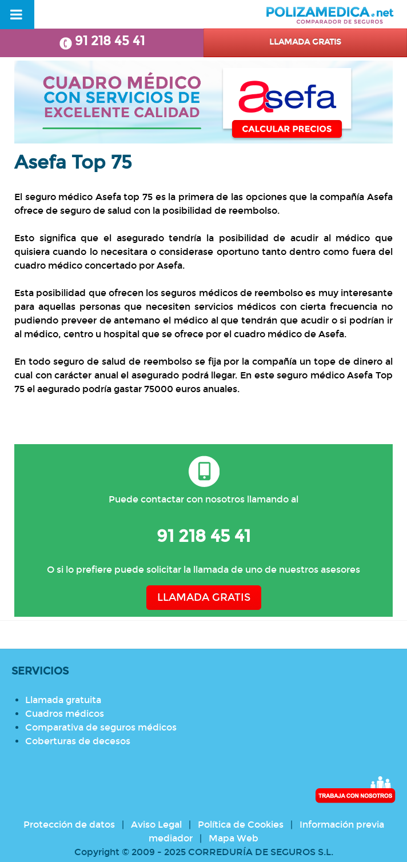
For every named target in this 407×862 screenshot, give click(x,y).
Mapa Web (233, 838)
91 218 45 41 (102, 41)
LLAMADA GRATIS (203, 598)
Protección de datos (69, 824)
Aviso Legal (156, 824)
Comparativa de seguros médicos (101, 727)
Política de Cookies (241, 824)
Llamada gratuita (63, 700)
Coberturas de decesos (77, 741)
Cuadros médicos (64, 713)
